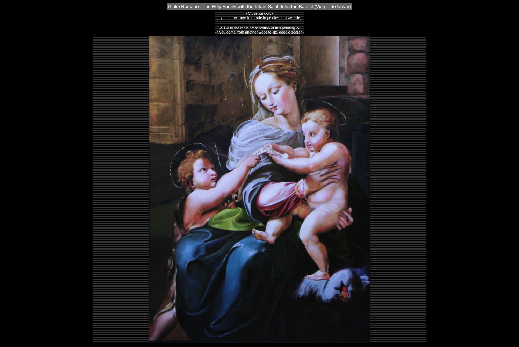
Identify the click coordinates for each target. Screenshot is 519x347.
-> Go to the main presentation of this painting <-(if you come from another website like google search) (259, 30)
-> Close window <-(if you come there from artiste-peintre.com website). (259, 15)
